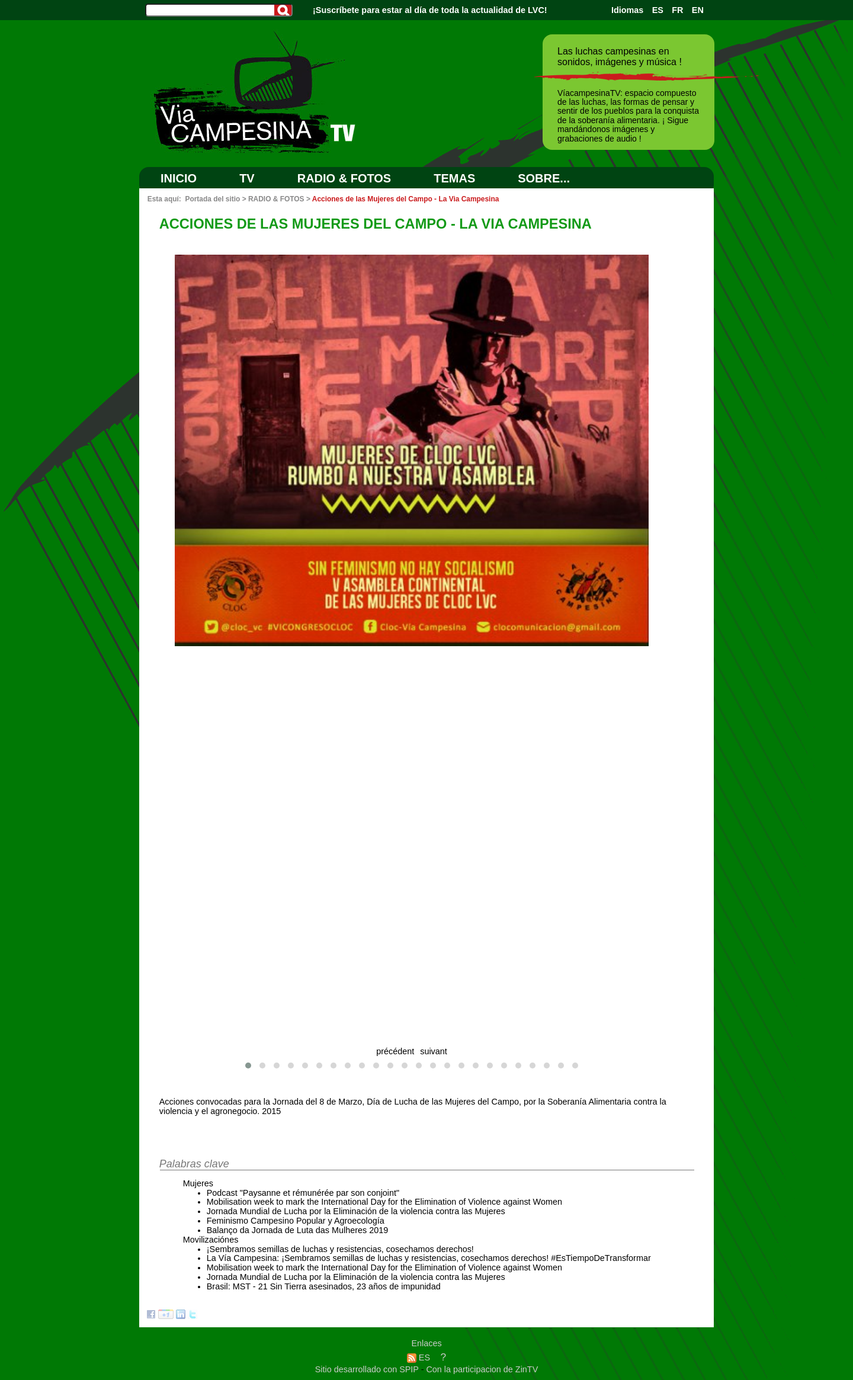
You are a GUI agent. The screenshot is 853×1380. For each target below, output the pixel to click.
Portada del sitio (212, 199)
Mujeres (198, 1183)
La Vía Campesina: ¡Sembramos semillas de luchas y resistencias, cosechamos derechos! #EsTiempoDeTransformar (429, 1258)
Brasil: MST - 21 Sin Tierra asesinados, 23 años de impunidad (324, 1286)
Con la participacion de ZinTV (482, 1369)
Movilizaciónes (211, 1239)
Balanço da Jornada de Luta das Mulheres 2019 (297, 1230)
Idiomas (627, 10)
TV (247, 178)
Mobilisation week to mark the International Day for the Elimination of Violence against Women (384, 1201)
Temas (454, 178)
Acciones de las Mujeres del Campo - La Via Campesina (405, 199)
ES (657, 10)
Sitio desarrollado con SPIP (368, 1369)
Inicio (179, 178)
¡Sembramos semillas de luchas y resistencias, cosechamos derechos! (340, 1249)
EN (698, 10)
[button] (248, 1065)
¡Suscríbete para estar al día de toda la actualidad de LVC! (430, 10)
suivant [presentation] (433, 1051)
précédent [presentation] (395, 1051)
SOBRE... (544, 178)
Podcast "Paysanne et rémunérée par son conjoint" (303, 1193)
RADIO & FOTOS (344, 178)
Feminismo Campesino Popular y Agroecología (295, 1220)
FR (677, 10)
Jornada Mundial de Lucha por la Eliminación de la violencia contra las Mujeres (356, 1211)
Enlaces (426, 1343)
